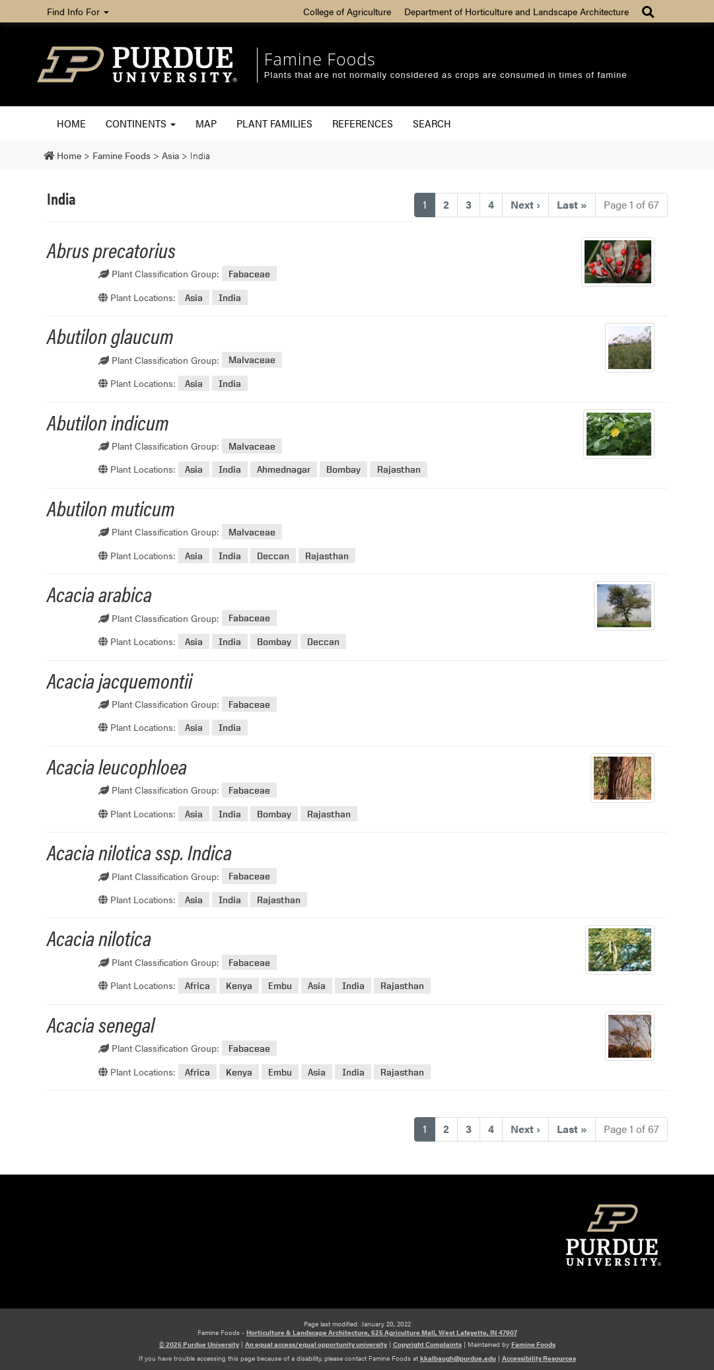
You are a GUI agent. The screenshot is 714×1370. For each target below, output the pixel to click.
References (362, 123)
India (230, 297)
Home (71, 123)
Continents (141, 123)
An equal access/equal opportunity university (316, 1344)
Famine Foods (320, 59)
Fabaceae (249, 273)
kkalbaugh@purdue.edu (458, 1358)
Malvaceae (252, 360)
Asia (194, 297)
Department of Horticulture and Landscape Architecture (516, 11)
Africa (197, 985)
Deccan (273, 555)
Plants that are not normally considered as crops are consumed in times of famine (445, 75)
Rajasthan (399, 469)
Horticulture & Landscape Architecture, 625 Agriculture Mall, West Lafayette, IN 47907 (381, 1332)
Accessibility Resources (539, 1358)
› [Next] (525, 204)
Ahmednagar (283, 469)
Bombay (343, 469)
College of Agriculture (347, 11)
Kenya (239, 985)
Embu (280, 985)
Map (206, 123)
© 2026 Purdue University (199, 1344)
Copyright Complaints (427, 1344)
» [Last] (572, 204)
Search (432, 123)
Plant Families (274, 123)
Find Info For (78, 11)
